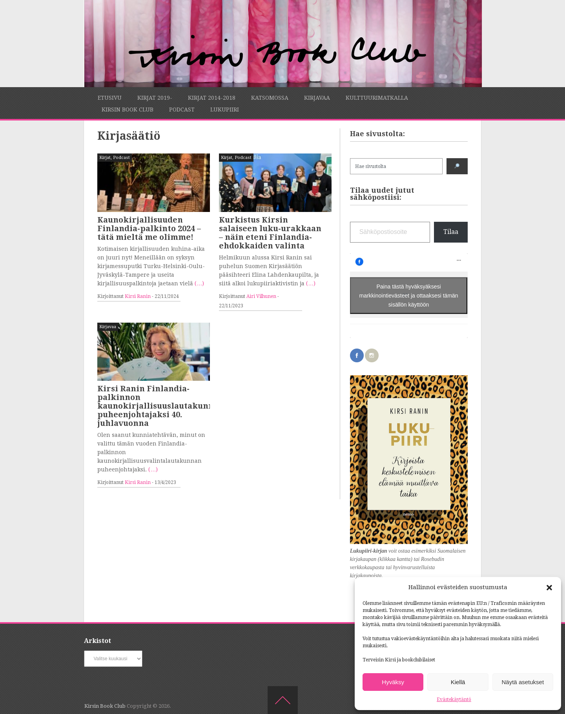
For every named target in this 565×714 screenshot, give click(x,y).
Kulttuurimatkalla (377, 98)
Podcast (182, 109)
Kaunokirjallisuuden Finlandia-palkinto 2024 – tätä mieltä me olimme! (149, 228)
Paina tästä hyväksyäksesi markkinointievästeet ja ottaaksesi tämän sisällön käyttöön (408, 295)
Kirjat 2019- (154, 98)
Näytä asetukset (523, 682)
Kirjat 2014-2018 (211, 98)
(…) (199, 283)
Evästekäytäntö (454, 699)
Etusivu (110, 98)
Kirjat (105, 157)
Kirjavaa (317, 98)
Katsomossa (269, 98)
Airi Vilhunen (261, 296)
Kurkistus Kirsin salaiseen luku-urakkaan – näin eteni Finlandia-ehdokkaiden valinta (270, 232)
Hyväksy (393, 682)
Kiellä (458, 682)
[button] (549, 588)
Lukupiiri (224, 109)
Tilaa (450, 232)
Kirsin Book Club (127, 109)
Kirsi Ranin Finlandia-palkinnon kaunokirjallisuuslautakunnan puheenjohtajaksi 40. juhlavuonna (160, 406)
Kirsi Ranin (138, 296)
